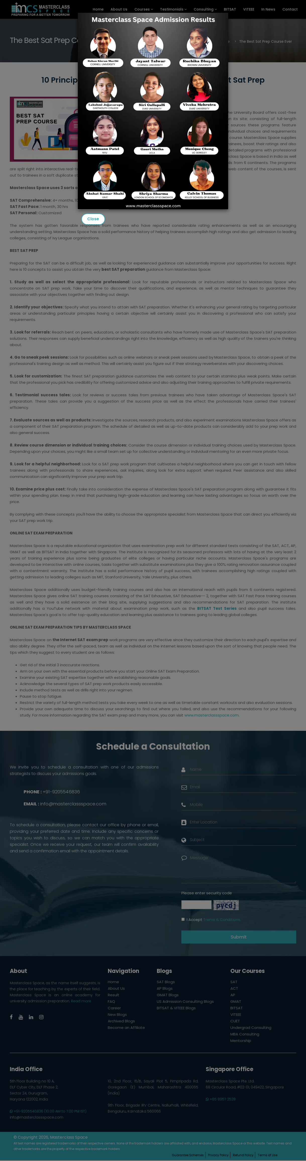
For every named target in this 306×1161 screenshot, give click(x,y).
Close (93, 219)
